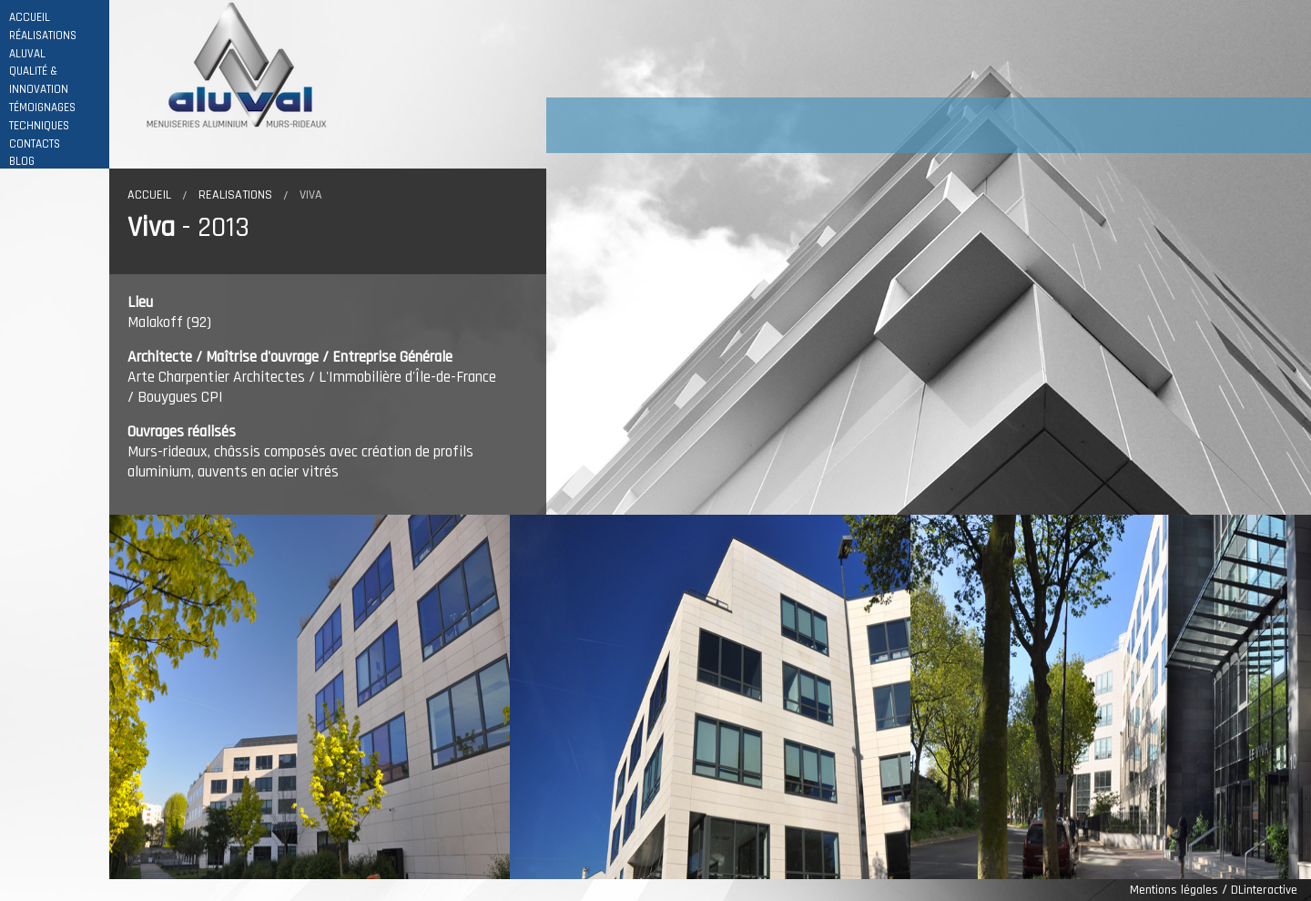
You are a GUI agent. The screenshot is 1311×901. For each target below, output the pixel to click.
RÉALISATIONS (42, 36)
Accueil (149, 195)
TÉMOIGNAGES (42, 108)
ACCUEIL (29, 18)
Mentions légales (1174, 890)
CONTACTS (34, 144)
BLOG (22, 161)
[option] (309, 697)
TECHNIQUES (39, 126)
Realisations (235, 195)
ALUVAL (27, 54)
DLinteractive (1264, 890)
